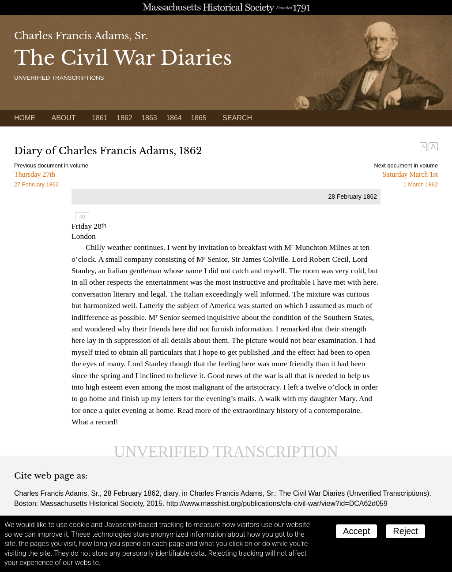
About (63, 118)
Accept (356, 531)
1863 (149, 118)
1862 (124, 118)
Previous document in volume (51, 165)
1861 (100, 118)
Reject (405, 531)
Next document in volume (406, 165)
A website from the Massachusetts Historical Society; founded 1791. (226, 7)
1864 (174, 118)
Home (24, 118)
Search (237, 118)
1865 (199, 118)
